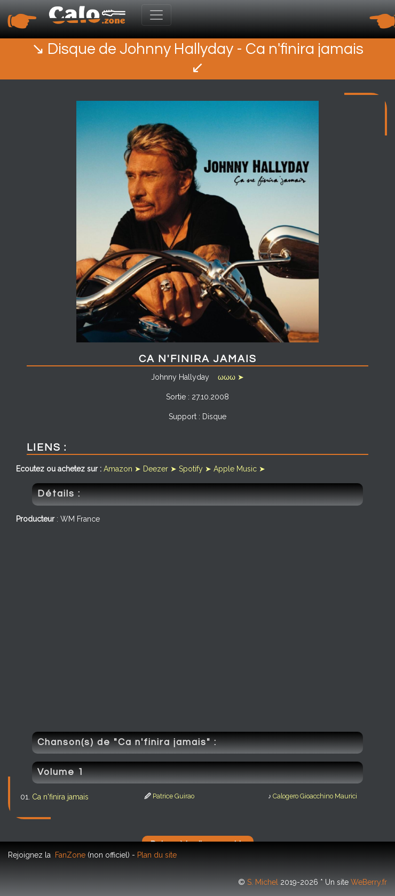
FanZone (70, 855)
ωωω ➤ (231, 377)
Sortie (176, 397)
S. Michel (262, 882)
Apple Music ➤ (239, 469)
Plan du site (157, 855)
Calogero (285, 796)
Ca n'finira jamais (60, 797)
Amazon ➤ (122, 469)
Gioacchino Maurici (328, 796)
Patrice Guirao (173, 796)
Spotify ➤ (195, 469)
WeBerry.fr (369, 882)
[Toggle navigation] (156, 15)
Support (182, 416)
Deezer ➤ (160, 469)
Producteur (35, 519)
